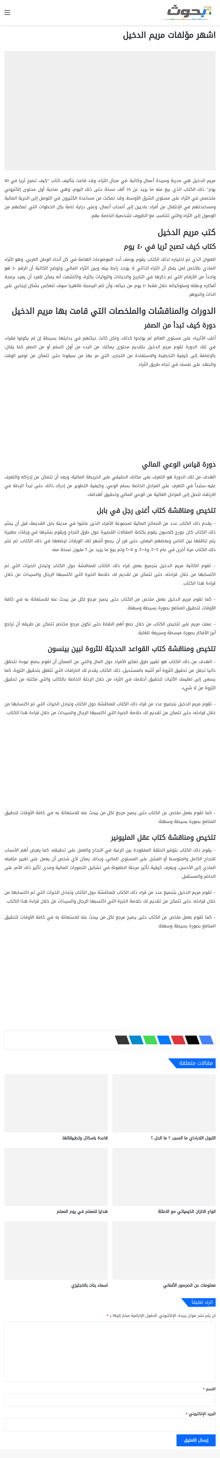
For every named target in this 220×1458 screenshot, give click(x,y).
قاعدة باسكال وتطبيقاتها (85, 1138)
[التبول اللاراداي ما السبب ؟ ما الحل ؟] (164, 1103)
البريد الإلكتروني (201, 1413)
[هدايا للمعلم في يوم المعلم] (56, 1177)
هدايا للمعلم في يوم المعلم (82, 1212)
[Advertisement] (110, 417)
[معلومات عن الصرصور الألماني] (164, 1250)
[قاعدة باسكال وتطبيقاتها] (56, 1103)
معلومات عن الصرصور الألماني (189, 1285)
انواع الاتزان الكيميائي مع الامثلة (187, 1212)
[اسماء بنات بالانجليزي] (56, 1250)
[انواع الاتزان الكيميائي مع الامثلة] (164, 1177)
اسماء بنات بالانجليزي (89, 1285)
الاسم (209, 1389)
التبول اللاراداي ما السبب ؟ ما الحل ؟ (183, 1138)
